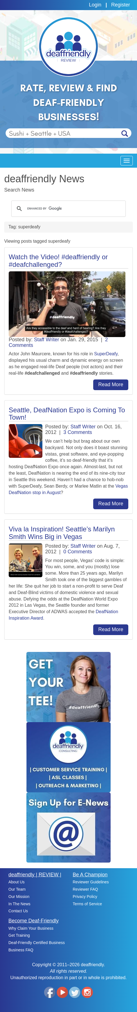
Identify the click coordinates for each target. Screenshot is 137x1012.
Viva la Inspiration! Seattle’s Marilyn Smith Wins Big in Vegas (62, 532)
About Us (16, 882)
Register (120, 5)
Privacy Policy (85, 896)
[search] (67, 208)
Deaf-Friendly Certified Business (36, 942)
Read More (110, 384)
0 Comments (77, 551)
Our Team (17, 889)
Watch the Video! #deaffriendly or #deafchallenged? (58, 260)
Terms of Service (87, 904)
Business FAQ (20, 950)
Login (95, 5)
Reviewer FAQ (85, 889)
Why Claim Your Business (30, 928)
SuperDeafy (105, 353)
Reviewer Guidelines (91, 882)
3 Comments (77, 432)
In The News (19, 904)
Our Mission (18, 896)
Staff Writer (46, 339)
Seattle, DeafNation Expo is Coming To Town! (67, 413)
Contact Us (18, 911)
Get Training (19, 935)
